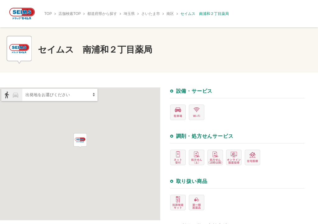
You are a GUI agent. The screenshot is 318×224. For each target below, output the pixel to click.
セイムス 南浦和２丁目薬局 (204, 14)
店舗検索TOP (69, 14)
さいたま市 (150, 14)
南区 (170, 14)
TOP (48, 14)
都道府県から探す (102, 14)
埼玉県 (129, 14)
